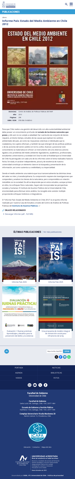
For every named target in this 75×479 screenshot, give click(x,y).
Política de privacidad (55, 475)
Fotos (56, 378)
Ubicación (27, 447)
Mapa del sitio (46, 447)
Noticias (56, 368)
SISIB (25, 475)
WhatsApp (69, 357)
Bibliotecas (56, 373)
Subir (6, 351)
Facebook (60, 357)
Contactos (36, 447)
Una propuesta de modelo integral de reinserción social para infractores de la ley (56, 333)
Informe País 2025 (19, 282)
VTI (29, 475)
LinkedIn (65, 357)
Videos (19, 378)
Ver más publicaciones (52, 232)
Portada (19, 368)
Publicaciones (11, 11)
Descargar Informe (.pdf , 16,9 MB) (19, 214)
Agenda (18, 373)
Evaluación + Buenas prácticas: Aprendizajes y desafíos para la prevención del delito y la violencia (19, 333)
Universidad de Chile (38, 475)
